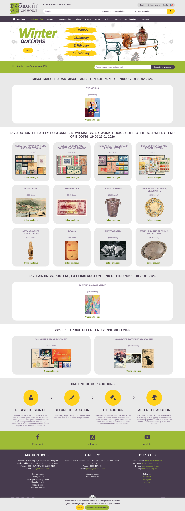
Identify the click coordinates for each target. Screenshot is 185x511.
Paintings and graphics (92, 285)
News (97, 19)
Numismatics (72, 189)
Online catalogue (92, 120)
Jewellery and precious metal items (154, 232)
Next (171, 42)
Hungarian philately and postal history (113, 147)
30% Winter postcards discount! (133, 339)
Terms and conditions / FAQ (126, 19)
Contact (145, 19)
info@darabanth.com (41, 469)
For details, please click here (97, 507)
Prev (14, 42)
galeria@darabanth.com (95, 469)
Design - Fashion (113, 189)
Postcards (30, 189)
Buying (107, 19)
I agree (79, 507)
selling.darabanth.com (150, 466)
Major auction (65, 19)
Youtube (147, 482)
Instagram (147, 479)
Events (88, 19)
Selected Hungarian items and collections (30, 147)
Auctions (18, 19)
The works (92, 88)
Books (72, 231)
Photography (113, 231)
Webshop (51, 19)
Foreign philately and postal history (154, 147)
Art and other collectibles (30, 232)
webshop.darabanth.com (151, 463)
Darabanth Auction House (24, 8)
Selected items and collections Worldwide (72, 147)
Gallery (78, 19)
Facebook (147, 477)
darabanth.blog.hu (149, 469)
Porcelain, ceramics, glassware (154, 190)
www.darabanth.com (153, 461)
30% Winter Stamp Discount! (51, 339)
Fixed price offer (36, 19)
